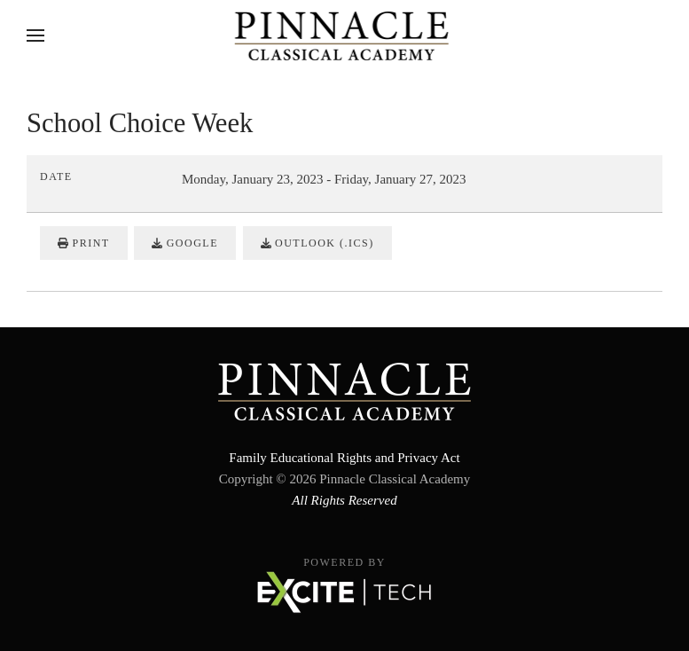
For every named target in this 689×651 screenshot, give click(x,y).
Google (185, 243)
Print (84, 243)
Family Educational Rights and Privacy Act (344, 458)
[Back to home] (344, 35)
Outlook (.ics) (317, 243)
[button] (35, 35)
